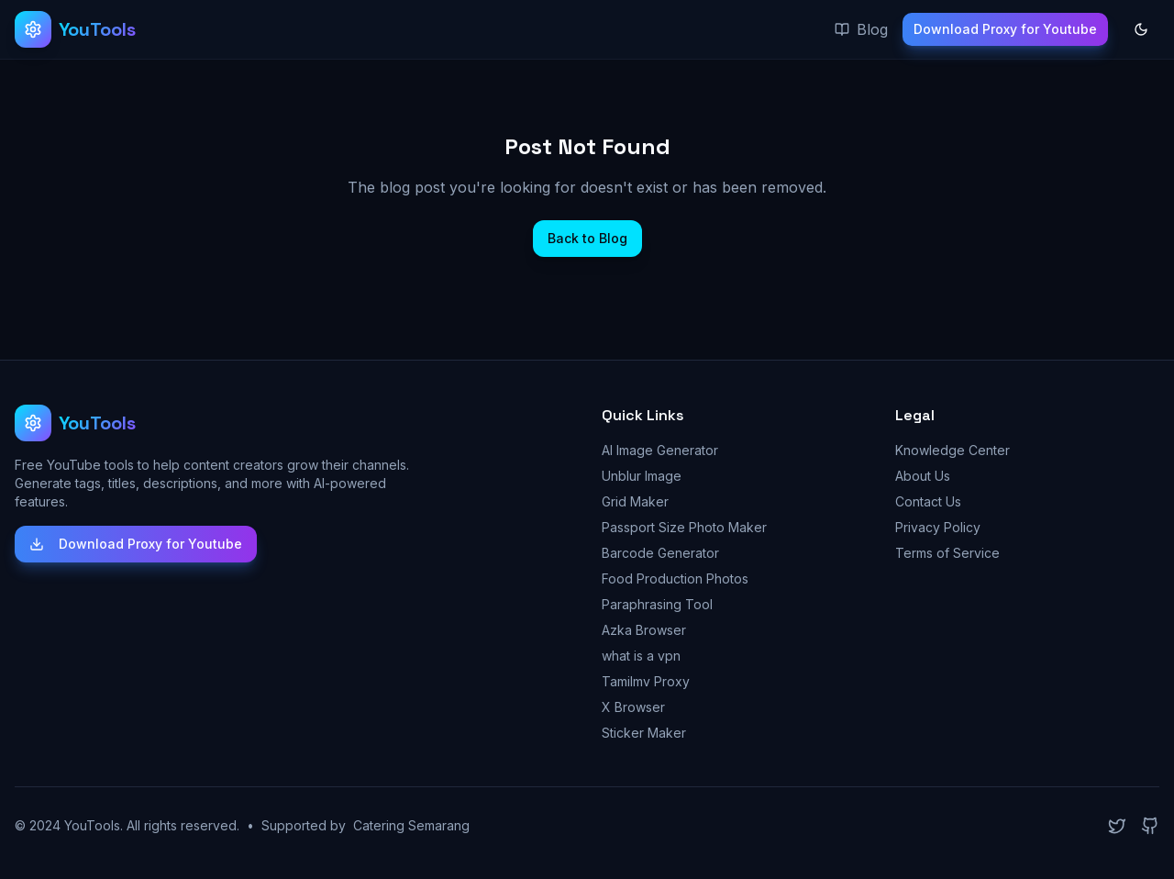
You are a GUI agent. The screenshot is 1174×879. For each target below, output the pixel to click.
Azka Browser (644, 630)
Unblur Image (641, 476)
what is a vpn (641, 655)
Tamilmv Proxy (646, 681)
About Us (922, 476)
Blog (861, 29)
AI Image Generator (660, 450)
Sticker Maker (644, 732)
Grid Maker (635, 501)
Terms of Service (947, 553)
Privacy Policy (937, 527)
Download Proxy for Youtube (1005, 29)
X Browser (633, 707)
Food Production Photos (675, 578)
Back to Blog (587, 238)
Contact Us (928, 501)
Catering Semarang (411, 825)
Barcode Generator (660, 553)
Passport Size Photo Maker (684, 527)
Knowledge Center (952, 450)
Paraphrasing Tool (657, 604)
